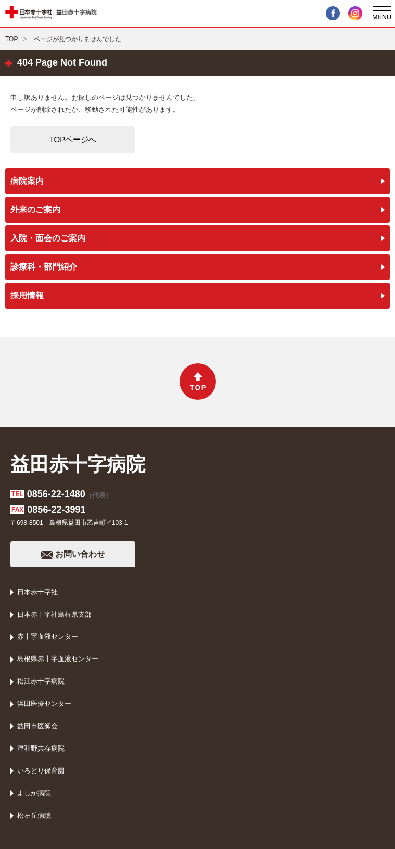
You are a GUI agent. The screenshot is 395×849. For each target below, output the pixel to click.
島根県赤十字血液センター (57, 659)
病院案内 (27, 180)
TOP (11, 39)
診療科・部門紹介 (43, 266)
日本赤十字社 (37, 592)
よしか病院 (34, 793)
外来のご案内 (35, 209)
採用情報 (27, 295)
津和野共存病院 (41, 748)
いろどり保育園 (41, 771)
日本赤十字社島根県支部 (54, 614)
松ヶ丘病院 (34, 815)
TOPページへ (73, 139)
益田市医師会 (37, 726)
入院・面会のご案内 (47, 238)
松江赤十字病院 (41, 681)
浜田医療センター (44, 703)
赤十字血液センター (47, 636)
